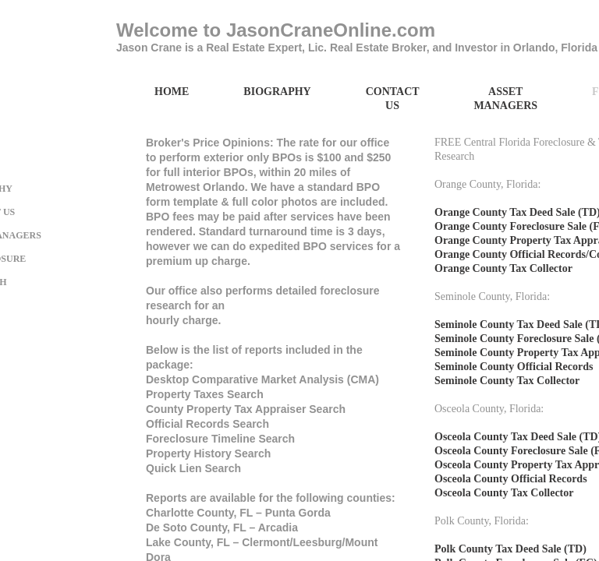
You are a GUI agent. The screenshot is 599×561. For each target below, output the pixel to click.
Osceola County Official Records (510, 479)
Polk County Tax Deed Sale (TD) (510, 549)
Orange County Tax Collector (503, 268)
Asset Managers (505, 98)
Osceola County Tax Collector (504, 493)
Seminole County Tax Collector (507, 380)
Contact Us (393, 98)
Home (171, 91)
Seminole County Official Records (513, 366)
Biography (276, 91)
